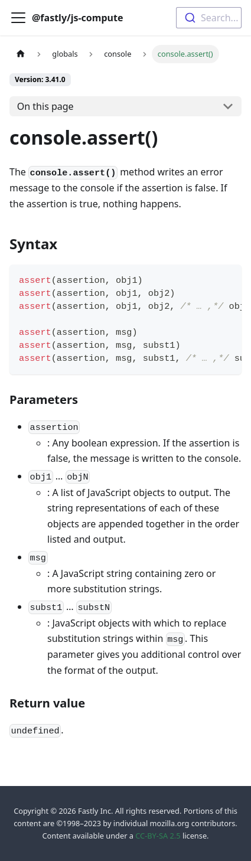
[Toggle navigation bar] (18, 18)
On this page (45, 106)
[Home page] (20, 54)
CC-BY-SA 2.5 (157, 835)
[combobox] (209, 17)
